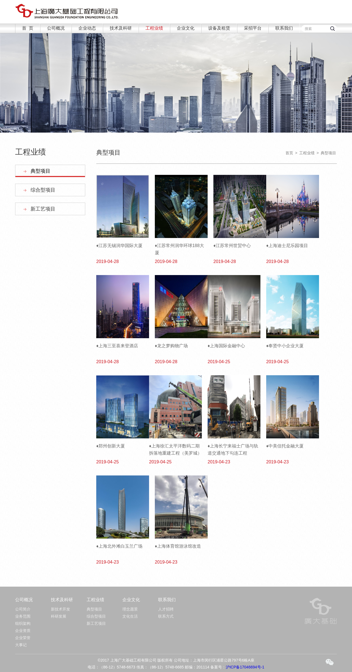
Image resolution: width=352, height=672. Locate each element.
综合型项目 (43, 190)
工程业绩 (154, 28)
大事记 (21, 645)
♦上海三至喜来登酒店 (117, 345)
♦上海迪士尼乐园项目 (287, 245)
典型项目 (40, 171)
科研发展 (58, 616)
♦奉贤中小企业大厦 (285, 345)
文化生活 (130, 616)
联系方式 (166, 616)
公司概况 (56, 28)
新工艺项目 (43, 209)
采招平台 (253, 28)
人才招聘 (166, 609)
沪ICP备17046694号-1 (245, 667)
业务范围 (23, 616)
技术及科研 (121, 28)
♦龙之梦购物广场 (171, 345)
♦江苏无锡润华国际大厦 (119, 245)
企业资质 (23, 630)
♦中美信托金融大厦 (285, 446)
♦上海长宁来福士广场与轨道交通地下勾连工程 (233, 449)
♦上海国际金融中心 (226, 345)
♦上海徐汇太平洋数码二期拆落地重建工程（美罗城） (175, 449)
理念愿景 (130, 609)
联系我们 (284, 28)
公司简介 (23, 609)
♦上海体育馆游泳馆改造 (178, 546)
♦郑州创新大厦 (110, 446)
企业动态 (87, 28)
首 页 (27, 28)
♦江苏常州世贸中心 (232, 245)
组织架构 (23, 623)
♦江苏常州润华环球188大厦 (179, 249)
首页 (289, 153)
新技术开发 (60, 609)
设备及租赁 (219, 28)
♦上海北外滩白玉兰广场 (119, 546)
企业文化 (185, 28)
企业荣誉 (23, 637)
